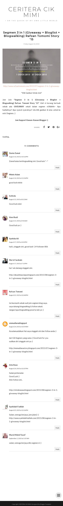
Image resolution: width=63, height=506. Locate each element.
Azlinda (12, 196)
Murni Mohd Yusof (17, 435)
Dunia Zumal (14, 153)
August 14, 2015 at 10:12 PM (18, 157)
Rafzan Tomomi (16, 291)
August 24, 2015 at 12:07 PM (18, 368)
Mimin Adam (14, 174)
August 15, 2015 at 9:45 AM (18, 221)
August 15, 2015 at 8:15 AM (18, 199)
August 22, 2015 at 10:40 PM (18, 295)
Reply (57, 167)
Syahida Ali (14, 238)
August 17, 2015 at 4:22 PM (18, 242)
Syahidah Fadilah (16, 406)
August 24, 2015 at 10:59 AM (18, 327)
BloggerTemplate (45, 504)
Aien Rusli (13, 217)
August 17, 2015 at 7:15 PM (18, 263)
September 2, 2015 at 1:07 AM (19, 438)
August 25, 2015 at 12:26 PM (18, 410)
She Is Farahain (15, 260)
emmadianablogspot (18, 323)
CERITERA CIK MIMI (31, 12)
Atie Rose (13, 365)
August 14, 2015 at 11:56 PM (18, 178)
